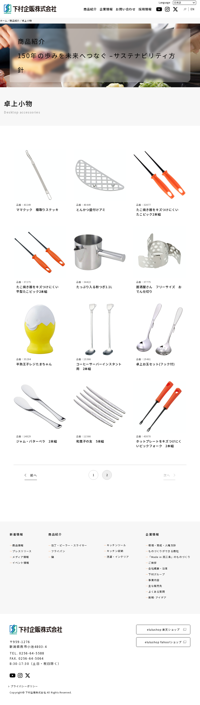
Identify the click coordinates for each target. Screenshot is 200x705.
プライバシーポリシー (24, 686)
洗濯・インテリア (118, 557)
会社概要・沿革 (158, 568)
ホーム (3, 20)
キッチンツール (116, 545)
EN (192, 9)
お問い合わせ (125, 9)
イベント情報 (20, 563)
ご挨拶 (152, 563)
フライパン (58, 551)
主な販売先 (155, 586)
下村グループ (156, 574)
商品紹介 (90, 9)
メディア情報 (20, 557)
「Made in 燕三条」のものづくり (169, 557)
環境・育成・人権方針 (162, 545)
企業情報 (106, 9)
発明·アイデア (157, 597)
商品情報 (17, 545)
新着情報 (16, 534)
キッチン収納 (115, 551)
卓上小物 (27, 20)
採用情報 (145, 9)
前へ (33, 475)
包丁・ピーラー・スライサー (69, 545)
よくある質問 (156, 591)
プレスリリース (22, 551)
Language (164, 2)
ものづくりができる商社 (163, 551)
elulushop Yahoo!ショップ (163, 642)
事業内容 (153, 580)
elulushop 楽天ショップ (163, 629)
